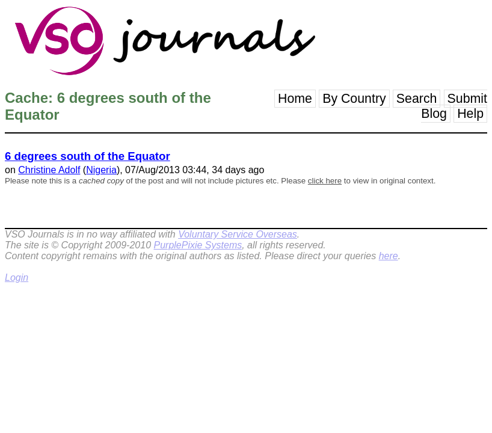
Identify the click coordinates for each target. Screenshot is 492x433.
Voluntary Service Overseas (237, 234)
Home (295, 98)
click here (325, 180)
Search (416, 98)
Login (16, 277)
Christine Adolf (49, 170)
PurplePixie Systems (197, 245)
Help (470, 113)
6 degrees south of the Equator (87, 156)
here (388, 256)
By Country (354, 98)
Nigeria (101, 170)
